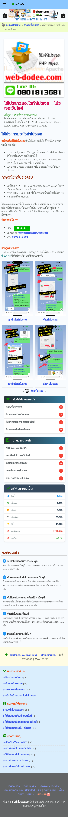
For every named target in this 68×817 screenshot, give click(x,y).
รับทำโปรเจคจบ (11, 25)
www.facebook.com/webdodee (33, 233)
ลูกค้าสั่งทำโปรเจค (17, 320)
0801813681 (20, 237)
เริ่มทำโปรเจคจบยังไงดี (19, 634)
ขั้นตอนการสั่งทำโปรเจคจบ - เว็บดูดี (26, 578)
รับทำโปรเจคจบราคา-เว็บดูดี (22, 561)
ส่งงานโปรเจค (50, 384)
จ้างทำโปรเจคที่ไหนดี (18, 614)
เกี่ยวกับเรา (14, 786)
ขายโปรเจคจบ (30, 786)
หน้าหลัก (18, 4)
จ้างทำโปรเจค (50, 320)
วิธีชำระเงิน (50, 790)
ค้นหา (30, 794)
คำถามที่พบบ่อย (31, 25)
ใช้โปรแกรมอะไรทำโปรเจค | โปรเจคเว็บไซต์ (30, 655)
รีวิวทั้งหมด (34, 391)
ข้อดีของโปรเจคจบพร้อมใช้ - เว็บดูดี (26, 598)
